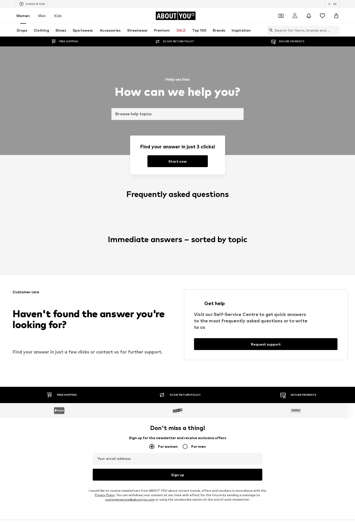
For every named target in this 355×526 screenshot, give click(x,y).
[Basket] (336, 16)
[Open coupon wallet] (281, 16)
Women (23, 16)
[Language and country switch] (332, 4)
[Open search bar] (270, 30)
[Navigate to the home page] (175, 16)
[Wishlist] (322, 16)
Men (42, 16)
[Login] (295, 16)
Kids (58, 16)
